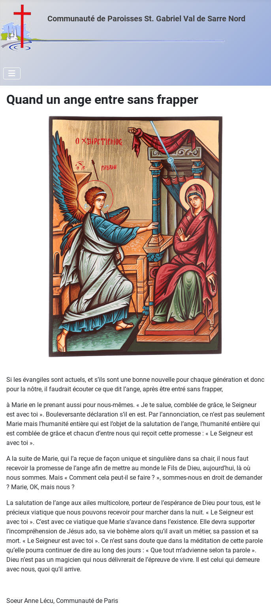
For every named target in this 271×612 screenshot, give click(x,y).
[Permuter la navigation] (12, 73)
